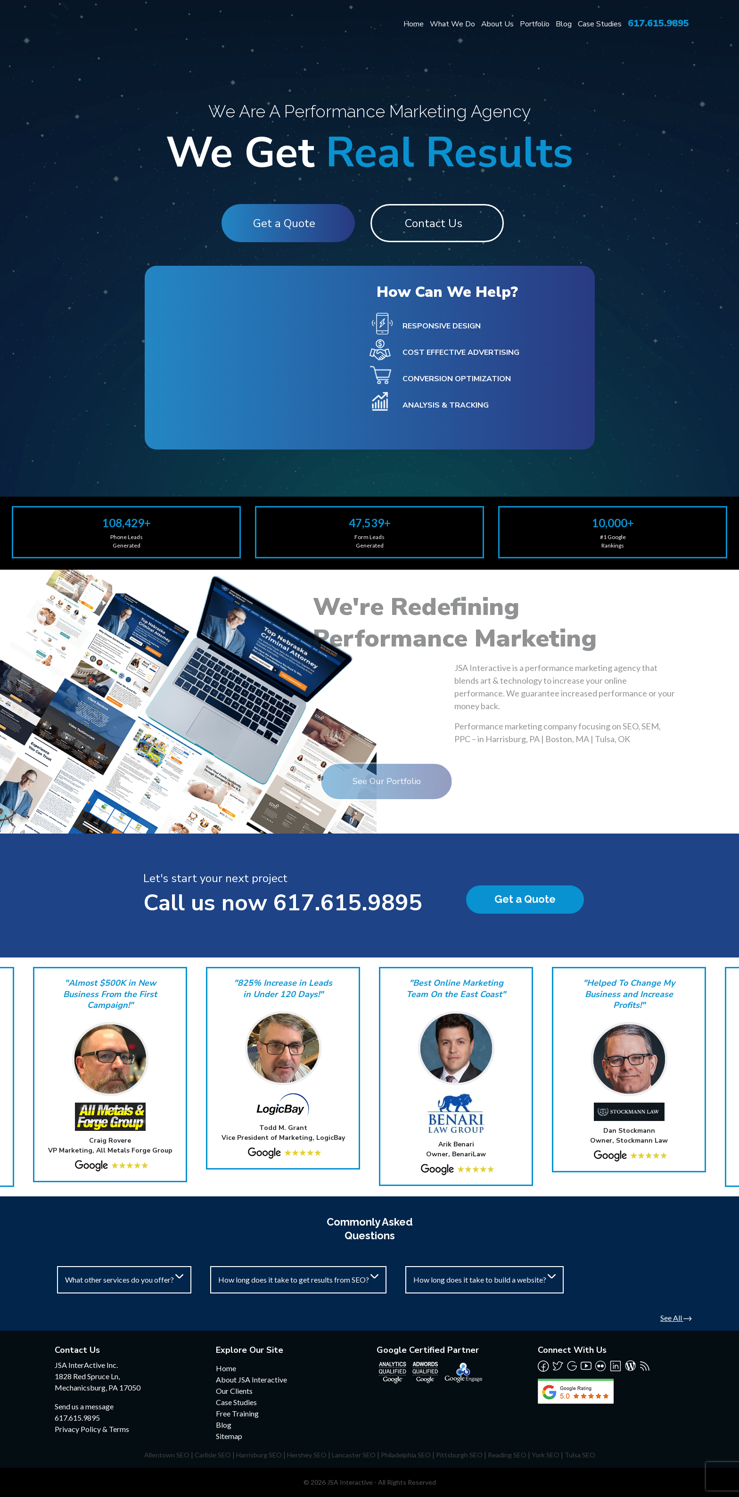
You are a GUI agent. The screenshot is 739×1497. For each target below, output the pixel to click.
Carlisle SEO (213, 1455)
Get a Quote (283, 223)
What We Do (452, 24)
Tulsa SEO (580, 1455)
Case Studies (600, 24)
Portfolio (535, 24)
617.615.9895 (658, 23)
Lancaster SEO (354, 1455)
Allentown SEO (166, 1455)
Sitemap (229, 1436)
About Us (497, 24)
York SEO (545, 1455)
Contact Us (435, 223)
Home (413, 24)
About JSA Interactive (251, 1379)
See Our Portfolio (330, 781)
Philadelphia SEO (406, 1455)
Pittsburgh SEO (459, 1455)
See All (675, 1317)
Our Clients (234, 1390)
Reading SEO (507, 1455)
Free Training (237, 1413)
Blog (564, 24)
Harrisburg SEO (259, 1455)
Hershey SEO (307, 1455)
